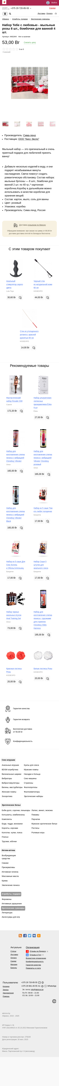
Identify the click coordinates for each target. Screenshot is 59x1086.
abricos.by (6, 1013)
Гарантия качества (33, 965)
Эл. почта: (33, 990)
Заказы (6, 990)
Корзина (6, 986)
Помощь (6, 996)
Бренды (13, 968)
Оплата (49, 13)
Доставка (41, 13)
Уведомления (8, 993)
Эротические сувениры (40, 19)
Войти (51, 2)
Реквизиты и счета (33, 968)
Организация (33, 947)
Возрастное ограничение (36, 958)
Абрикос (5, 19)
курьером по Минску (37, 225)
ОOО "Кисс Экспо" (28, 139)
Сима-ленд (29, 135)
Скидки (52, 8)
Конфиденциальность (35, 961)
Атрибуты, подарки (20, 19)
